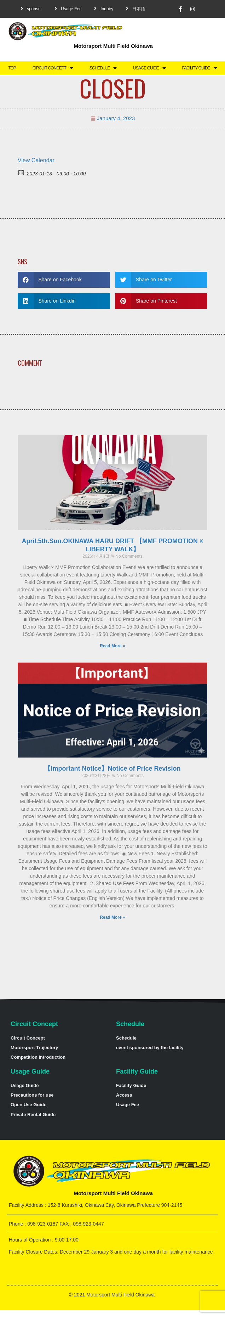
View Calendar (36, 160)
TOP (12, 68)
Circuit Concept (53, 68)
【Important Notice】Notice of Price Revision (112, 768)
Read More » (112, 645)
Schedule (103, 68)
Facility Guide (199, 68)
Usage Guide (149, 68)
